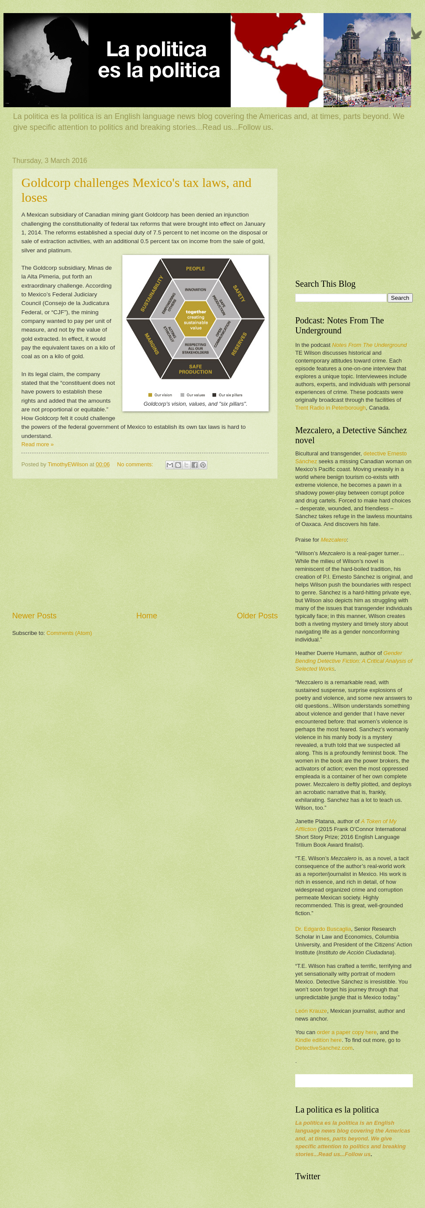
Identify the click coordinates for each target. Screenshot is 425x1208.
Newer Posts (34, 615)
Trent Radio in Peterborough (330, 407)
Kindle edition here (318, 1040)
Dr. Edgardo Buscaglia (323, 929)
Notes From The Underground (369, 345)
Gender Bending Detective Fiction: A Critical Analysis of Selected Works (353, 661)
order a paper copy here (347, 1032)
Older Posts (257, 615)
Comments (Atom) (69, 633)
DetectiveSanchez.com (324, 1048)
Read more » (37, 444)
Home (146, 615)
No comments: (136, 464)
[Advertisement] (145, 544)
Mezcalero (334, 539)
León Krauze (311, 1011)
